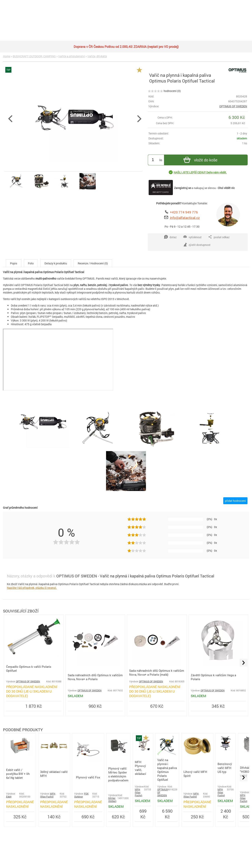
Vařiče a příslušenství (71, 56)
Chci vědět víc (226, 188)
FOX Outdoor (81, 795)
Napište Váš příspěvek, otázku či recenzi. (32, 588)
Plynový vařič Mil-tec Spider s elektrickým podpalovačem (118, 774)
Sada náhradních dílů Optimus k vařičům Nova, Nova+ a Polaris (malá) (156, 672)
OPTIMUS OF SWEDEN (233, 106)
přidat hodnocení (235, 501)
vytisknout (192, 237)
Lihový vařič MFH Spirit (195, 774)
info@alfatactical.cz (185, 217)
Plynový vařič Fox (88, 777)
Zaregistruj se (182, 188)
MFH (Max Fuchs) (47, 795)
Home (6, 56)
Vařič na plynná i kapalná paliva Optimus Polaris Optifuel (167, 770)
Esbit (8, 796)
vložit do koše (200, 160)
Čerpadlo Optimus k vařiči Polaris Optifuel (28, 668)
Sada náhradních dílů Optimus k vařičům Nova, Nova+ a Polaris (95, 677)
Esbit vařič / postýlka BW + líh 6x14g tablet (18, 774)
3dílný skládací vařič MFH (54, 774)
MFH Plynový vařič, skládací (140, 768)
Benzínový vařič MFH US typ (225, 768)
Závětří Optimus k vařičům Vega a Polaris (213, 677)
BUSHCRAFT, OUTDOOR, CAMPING (34, 56)
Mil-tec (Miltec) (112, 800)
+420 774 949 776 (184, 212)
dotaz (170, 237)
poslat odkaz (219, 237)
